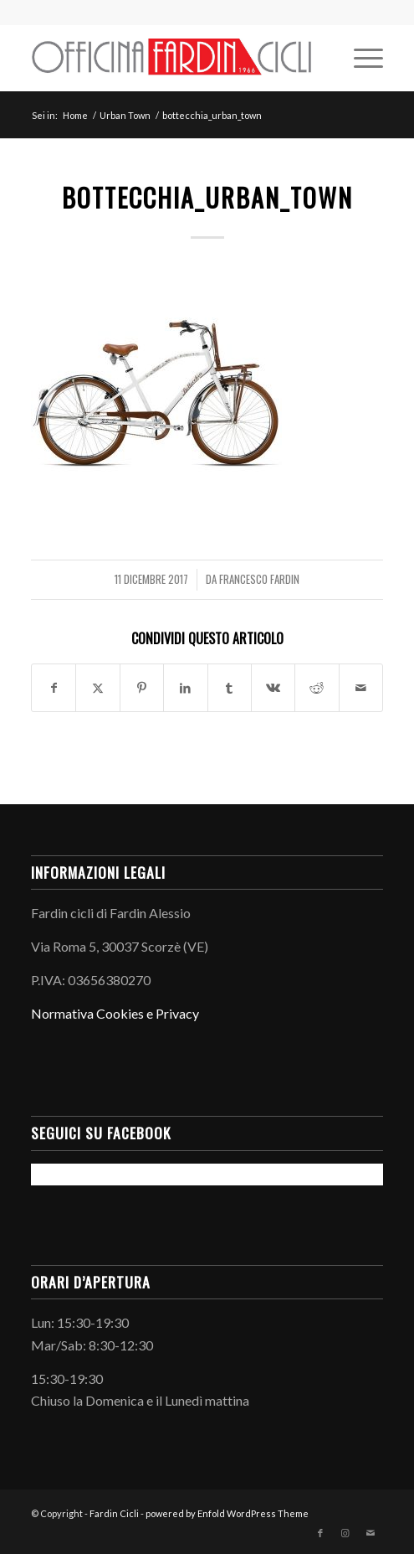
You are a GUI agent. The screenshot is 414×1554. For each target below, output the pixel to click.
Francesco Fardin (259, 579)
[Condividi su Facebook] (53, 687)
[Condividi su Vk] (273, 687)
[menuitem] (360, 57)
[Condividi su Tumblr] (229, 687)
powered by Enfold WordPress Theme (227, 1513)
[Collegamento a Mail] (370, 1533)
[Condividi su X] (97, 687)
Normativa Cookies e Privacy (115, 1013)
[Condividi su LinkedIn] (185, 687)
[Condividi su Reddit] (316, 687)
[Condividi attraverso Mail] (361, 687)
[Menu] (360, 57)
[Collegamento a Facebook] (320, 1533)
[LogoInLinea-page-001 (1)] (172, 57)
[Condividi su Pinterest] (141, 687)
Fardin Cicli (114, 1513)
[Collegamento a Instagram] (345, 1533)
